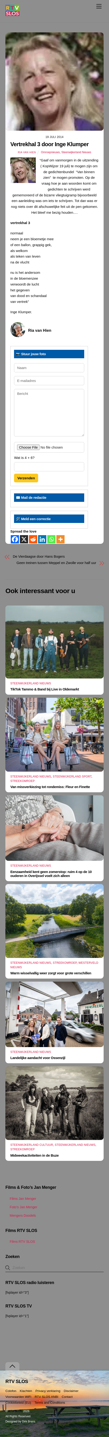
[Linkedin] (42, 539)
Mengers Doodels (20, 1215)
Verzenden (26, 478)
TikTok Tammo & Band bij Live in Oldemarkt (44, 689)
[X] (24, 539)
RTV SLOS (15, 1411)
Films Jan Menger (20, 1199)
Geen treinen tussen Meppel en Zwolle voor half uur (56, 563)
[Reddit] (33, 539)
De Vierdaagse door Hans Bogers (39, 556)
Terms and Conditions (49, 1402)
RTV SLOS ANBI (46, 1397)
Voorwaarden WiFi (18, 1397)
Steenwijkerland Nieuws (76, 152)
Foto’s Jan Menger (21, 1207)
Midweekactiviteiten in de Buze (34, 1155)
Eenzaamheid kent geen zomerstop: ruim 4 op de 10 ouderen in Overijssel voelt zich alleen (51, 874)
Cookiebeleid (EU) (18, 1402)
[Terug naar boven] (12, 1366)
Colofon (10, 1391)
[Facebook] (15, 539)
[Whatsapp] (51, 539)
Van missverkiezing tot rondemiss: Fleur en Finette (50, 787)
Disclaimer (71, 1391)
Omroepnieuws (50, 152)
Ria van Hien (27, 152)
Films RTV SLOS (20, 1241)
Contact (67, 1397)
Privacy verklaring (48, 1391)
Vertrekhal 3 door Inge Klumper (49, 144)
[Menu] (99, 6)
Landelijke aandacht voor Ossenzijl (37, 1058)
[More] (60, 539)
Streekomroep (22, 781)
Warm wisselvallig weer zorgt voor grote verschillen (50, 973)
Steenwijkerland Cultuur (31, 1145)
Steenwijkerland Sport (72, 776)
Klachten (26, 1391)
